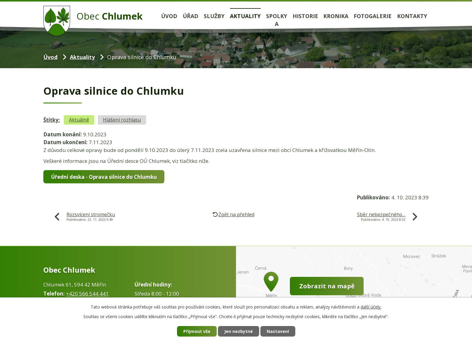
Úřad (190, 16)
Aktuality (245, 16)
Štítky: (51, 119)
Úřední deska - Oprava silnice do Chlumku (104, 176)
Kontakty (412, 16)
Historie (305, 16)
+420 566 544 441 (87, 293)
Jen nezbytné (238, 331)
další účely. (371, 307)
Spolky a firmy (276, 24)
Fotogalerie (373, 16)
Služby (214, 16)
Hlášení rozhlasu (122, 119)
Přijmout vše (196, 331)
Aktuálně (79, 119)
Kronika (335, 16)
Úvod (169, 16)
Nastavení (278, 331)
